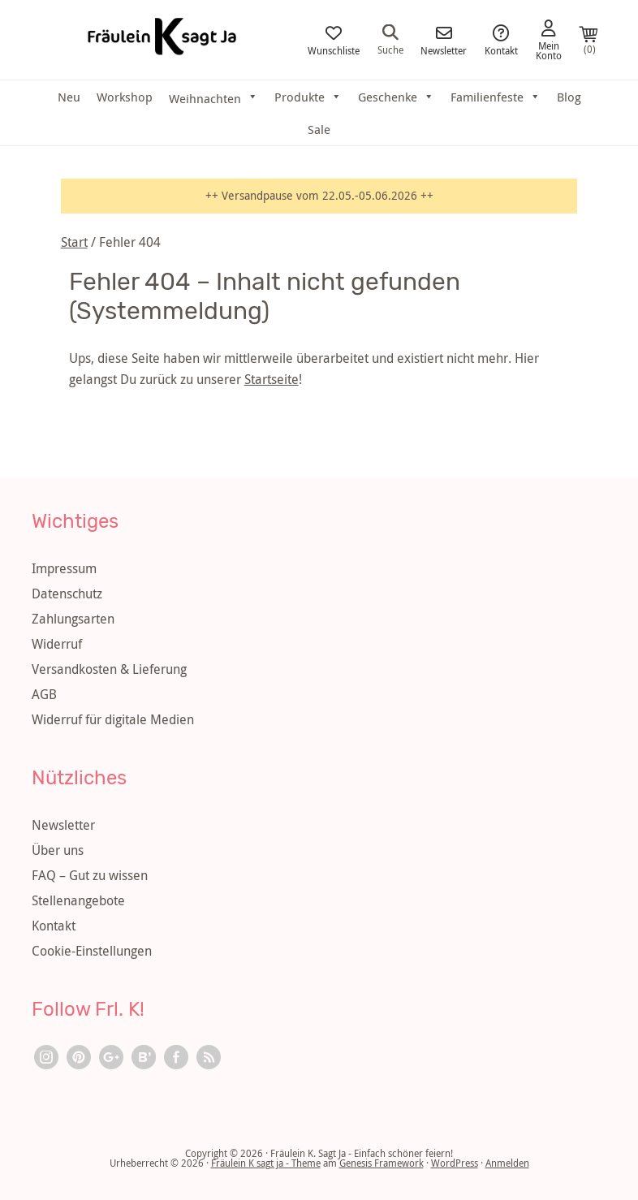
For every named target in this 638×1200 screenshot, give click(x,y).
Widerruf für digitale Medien (113, 719)
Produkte (308, 96)
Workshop (125, 96)
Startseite (271, 379)
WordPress (454, 1162)
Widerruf (57, 644)
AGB (44, 694)
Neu (69, 96)
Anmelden (507, 1162)
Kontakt (501, 40)
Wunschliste (334, 40)
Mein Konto (549, 40)
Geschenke (396, 96)
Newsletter (443, 40)
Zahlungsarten (73, 619)
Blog (569, 96)
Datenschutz (67, 593)
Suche (390, 39)
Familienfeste (495, 96)
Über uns (58, 850)
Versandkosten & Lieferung (109, 669)
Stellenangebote (78, 900)
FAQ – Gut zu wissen (90, 875)
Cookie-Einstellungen (92, 951)
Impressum (64, 568)
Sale (319, 129)
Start (74, 242)
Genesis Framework (381, 1162)
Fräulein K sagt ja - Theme (266, 1162)
